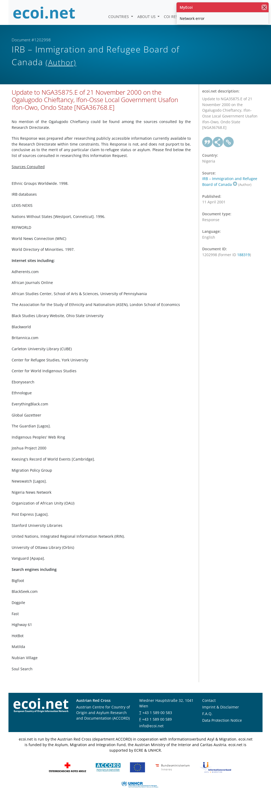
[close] (264, 7)
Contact (209, 700)
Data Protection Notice (222, 720)
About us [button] (147, 16)
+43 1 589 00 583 (157, 712)
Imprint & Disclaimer (220, 707)
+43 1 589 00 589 (157, 719)
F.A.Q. (207, 713)
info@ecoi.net (151, 725)
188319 (243, 254)
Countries (119, 16)
